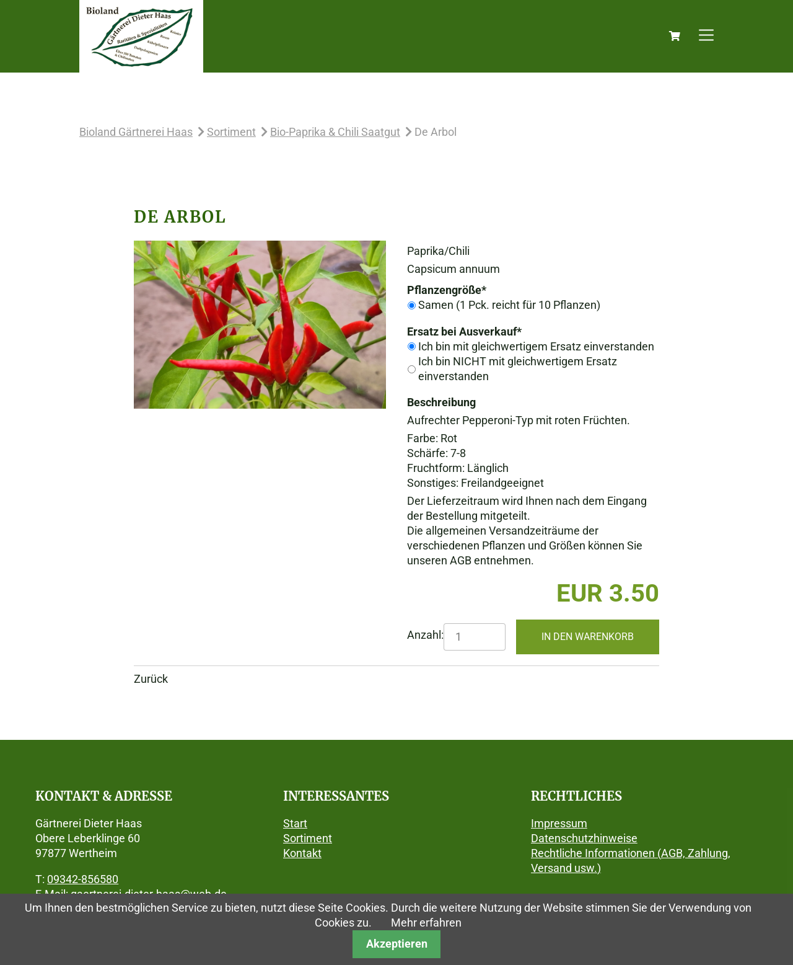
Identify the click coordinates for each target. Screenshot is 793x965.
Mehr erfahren (426, 922)
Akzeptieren (396, 943)
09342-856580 (82, 879)
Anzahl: (425, 634)
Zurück (151, 678)
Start (295, 823)
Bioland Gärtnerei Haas (136, 131)
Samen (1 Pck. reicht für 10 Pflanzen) (509, 304)
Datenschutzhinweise (584, 838)
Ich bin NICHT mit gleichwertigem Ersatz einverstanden (517, 369)
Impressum (559, 823)
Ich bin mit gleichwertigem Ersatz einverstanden (536, 346)
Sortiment (231, 131)
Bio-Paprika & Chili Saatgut (335, 131)
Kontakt (302, 853)
